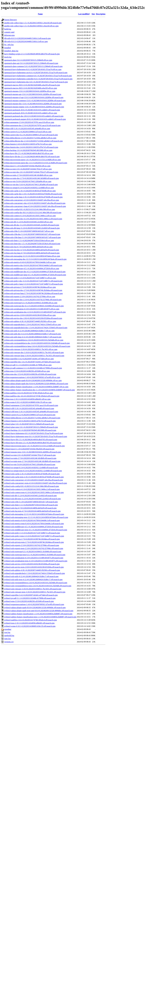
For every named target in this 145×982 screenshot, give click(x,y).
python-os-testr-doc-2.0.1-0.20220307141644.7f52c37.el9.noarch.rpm (31, 172)
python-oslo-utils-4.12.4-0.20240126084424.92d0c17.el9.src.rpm (29, 331)
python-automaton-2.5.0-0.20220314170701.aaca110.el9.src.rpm (29, 122)
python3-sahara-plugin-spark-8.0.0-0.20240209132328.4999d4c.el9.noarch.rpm (35, 607)
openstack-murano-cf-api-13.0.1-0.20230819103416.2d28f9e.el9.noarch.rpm (33, 97)
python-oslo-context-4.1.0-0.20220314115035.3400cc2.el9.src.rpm (30, 216)
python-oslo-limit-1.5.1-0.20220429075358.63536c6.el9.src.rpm (29, 240)
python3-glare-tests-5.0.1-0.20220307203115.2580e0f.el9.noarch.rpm (31, 427)
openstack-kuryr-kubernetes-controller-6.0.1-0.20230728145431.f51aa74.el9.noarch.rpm (38, 79)
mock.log (7, 57)
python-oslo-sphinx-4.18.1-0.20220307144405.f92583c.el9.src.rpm (30, 321)
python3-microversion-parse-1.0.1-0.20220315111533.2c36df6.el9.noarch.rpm (34, 446)
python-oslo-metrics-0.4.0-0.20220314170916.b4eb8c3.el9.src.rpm (30, 262)
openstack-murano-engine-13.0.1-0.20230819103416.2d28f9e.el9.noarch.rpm (34, 107)
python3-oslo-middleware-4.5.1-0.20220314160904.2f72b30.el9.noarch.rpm (33, 527)
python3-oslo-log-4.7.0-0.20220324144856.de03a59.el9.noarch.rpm (30, 508)
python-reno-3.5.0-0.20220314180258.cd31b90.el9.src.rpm (27, 371)
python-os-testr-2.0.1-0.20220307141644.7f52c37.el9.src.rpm (28, 169)
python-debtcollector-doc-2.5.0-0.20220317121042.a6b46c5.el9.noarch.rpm (33, 141)
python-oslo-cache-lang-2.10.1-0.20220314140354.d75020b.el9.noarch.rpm (33, 197)
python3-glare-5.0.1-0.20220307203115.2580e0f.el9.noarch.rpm (29, 424)
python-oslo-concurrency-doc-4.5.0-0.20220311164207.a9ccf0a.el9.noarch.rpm (34, 203)
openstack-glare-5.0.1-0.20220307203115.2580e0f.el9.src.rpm (28, 60)
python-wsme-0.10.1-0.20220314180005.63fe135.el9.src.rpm (27, 402)
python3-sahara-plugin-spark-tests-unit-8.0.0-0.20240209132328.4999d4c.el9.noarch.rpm (38, 611)
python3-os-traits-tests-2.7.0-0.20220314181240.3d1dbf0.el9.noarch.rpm (32, 461)
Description (100, 14)
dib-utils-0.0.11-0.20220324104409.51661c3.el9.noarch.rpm (27, 38)
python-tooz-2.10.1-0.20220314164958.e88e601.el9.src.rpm (27, 399)
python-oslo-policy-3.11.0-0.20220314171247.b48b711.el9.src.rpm (30, 278)
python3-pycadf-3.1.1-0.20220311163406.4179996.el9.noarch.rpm (30, 598)
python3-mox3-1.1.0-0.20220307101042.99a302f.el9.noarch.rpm (29, 449)
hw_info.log (9, 45)
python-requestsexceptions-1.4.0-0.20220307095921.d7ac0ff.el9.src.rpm (32, 377)
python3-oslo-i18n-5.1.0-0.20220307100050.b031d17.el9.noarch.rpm (31, 502)
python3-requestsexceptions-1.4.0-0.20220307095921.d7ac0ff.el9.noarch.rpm (34, 604)
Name (40, 14)
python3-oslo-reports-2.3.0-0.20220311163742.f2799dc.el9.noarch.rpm (31, 545)
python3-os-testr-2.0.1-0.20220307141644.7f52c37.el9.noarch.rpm (30, 455)
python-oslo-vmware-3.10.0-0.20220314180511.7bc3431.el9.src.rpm (30, 349)
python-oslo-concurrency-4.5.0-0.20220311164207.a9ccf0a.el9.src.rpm (31, 200)
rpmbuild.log (9, 635)
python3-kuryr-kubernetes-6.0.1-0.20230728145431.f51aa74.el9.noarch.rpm (33, 433)
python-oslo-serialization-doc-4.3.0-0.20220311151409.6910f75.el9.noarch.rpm (35, 312)
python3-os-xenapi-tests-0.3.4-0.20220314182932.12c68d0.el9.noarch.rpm (33, 471)
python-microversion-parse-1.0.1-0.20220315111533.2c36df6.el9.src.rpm (32, 160)
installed (7, 48)
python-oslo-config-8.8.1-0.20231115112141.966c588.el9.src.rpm (29, 209)
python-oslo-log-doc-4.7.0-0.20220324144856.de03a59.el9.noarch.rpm (31, 250)
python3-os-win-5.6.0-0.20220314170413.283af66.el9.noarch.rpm (29, 464)
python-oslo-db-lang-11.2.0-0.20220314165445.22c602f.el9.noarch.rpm (32, 228)
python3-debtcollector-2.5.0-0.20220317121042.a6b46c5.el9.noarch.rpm (32, 418)
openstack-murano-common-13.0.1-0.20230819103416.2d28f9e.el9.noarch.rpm (35, 101)
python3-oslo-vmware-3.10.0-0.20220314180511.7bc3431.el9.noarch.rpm (32, 589)
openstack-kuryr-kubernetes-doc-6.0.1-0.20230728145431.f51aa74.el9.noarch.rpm (36, 82)
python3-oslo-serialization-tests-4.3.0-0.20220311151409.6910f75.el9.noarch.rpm (35, 561)
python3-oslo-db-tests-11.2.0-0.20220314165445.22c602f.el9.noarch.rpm (32, 499)
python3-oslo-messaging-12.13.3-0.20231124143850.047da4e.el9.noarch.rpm (34, 514)
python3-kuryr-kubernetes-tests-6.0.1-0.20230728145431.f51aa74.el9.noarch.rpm (35, 436)
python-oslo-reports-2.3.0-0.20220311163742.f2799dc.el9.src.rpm (29, 296)
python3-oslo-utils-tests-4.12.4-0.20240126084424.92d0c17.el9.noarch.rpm (33, 580)
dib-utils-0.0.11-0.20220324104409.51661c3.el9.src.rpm (26, 41)
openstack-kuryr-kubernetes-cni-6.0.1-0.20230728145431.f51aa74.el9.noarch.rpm (35, 73)
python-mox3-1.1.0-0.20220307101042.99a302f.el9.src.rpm (27, 166)
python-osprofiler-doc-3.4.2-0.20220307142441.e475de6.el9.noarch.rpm (32, 362)
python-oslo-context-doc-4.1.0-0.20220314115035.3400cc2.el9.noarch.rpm (33, 219)
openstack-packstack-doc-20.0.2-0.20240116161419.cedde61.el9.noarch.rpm (33, 116)
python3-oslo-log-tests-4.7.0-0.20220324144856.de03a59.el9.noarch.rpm (32, 511)
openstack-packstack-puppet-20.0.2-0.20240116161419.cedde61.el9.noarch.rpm (35, 119)
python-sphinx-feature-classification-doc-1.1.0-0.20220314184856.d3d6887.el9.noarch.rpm (39, 390)
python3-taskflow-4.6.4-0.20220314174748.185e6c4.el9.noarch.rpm (30, 620)
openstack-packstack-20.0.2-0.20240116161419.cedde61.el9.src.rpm (30, 113)
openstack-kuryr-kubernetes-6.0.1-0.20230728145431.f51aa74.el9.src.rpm (32, 69)
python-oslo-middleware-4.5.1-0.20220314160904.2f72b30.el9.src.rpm (31, 268)
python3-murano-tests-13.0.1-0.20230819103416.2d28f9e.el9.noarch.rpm (32, 452)
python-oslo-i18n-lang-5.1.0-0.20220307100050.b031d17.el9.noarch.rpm (32, 237)
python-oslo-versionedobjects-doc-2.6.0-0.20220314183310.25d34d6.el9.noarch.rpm (37, 343)
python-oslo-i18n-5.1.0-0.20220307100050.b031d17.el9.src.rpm (29, 231)
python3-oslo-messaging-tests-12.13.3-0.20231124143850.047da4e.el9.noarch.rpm (36, 517)
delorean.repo (9, 35)
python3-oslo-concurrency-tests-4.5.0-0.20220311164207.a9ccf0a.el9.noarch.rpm (35, 483)
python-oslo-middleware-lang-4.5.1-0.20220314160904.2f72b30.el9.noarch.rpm (35, 275)
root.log (7, 632)
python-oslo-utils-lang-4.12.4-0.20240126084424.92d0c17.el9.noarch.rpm (32, 337)
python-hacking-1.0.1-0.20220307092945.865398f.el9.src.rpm (28, 150)
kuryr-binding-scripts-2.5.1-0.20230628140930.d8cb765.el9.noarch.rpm (32, 54)
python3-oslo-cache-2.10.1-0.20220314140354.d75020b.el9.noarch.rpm (32, 474)
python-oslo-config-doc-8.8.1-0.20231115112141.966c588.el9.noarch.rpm (32, 212)
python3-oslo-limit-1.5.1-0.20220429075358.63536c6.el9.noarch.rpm (31, 505)
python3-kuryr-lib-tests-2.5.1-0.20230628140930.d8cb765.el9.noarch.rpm (32, 443)
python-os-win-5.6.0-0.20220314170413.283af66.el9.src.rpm (27, 181)
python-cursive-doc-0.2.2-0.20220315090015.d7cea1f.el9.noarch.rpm (31, 135)
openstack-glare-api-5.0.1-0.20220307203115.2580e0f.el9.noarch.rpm (31, 63)
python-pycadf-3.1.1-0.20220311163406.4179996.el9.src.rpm (28, 365)
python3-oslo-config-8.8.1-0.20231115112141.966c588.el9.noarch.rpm (31, 486)
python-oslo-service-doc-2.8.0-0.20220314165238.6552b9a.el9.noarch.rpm (33, 318)
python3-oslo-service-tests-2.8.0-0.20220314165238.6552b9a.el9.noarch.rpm (34, 567)
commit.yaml (9, 32)
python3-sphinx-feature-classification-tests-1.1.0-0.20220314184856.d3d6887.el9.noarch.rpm (40, 617)
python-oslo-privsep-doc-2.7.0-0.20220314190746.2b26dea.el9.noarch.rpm (33, 290)
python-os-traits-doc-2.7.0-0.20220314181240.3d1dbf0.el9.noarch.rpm (31, 178)
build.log (7, 29)
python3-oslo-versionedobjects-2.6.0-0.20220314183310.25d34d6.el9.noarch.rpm (35, 583)
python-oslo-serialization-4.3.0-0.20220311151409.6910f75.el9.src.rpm (31, 309)
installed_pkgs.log (11, 51)
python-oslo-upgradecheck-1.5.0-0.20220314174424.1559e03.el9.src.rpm (32, 324)
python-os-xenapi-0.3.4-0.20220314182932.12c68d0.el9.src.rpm (29, 188)
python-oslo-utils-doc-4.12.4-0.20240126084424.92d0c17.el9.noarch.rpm (32, 334)
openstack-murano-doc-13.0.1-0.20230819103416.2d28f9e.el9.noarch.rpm (33, 104)
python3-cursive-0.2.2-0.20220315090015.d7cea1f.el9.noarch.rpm (29, 415)
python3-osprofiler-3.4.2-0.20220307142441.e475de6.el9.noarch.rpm (31, 595)
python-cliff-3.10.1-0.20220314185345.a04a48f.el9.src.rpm (27, 129)
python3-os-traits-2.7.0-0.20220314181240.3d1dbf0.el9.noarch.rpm (30, 458)
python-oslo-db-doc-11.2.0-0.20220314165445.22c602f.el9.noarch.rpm (31, 225)
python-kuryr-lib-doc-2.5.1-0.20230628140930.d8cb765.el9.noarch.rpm (32, 157)
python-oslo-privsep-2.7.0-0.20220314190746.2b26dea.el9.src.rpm (30, 287)
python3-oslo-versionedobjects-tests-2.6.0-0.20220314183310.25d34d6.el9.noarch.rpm (37, 586)
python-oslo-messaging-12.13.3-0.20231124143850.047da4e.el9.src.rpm (32, 256)
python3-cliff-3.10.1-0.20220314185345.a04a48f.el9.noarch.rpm (29, 408)
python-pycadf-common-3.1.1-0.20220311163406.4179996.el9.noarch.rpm (33, 368)
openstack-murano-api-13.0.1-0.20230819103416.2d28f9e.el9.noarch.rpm (32, 94)
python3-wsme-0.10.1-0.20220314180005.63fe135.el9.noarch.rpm (29, 626)
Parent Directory (10, 20)
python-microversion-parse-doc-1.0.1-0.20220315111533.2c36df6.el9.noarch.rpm (35, 163)
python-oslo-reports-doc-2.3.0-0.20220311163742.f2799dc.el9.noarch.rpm (32, 300)
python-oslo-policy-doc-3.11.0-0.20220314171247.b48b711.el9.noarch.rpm (33, 281)
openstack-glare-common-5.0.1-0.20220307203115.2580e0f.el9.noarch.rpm (33, 66)
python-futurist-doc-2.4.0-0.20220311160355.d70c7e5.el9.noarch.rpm (31, 147)
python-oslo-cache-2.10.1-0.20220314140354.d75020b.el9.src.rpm (30, 191)
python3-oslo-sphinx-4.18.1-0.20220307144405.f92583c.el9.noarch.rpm (32, 570)
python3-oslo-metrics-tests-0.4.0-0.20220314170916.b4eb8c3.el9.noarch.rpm (34, 524)
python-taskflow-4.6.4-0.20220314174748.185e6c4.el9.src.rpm (28, 393)
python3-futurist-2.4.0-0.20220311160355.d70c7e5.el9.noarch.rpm (30, 421)
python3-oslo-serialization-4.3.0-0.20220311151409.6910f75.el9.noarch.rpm (33, 558)
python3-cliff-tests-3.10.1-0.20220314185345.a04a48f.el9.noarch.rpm (31, 412)
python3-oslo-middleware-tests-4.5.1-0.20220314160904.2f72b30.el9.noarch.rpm (35, 530)
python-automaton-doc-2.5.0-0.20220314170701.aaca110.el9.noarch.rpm (32, 125)
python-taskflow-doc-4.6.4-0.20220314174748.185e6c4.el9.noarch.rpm (31, 396)
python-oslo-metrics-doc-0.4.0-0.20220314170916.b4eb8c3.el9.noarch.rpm (33, 265)
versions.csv (9, 642)
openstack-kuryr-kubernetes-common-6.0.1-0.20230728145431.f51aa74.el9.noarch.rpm (38, 76)
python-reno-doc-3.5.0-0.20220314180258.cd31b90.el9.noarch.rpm (30, 374)
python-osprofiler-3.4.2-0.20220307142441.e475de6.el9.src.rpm (29, 359)
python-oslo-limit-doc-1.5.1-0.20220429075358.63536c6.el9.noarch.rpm (32, 244)
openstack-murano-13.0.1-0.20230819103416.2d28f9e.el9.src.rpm (29, 91)
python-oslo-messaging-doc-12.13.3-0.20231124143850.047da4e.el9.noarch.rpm (35, 259)
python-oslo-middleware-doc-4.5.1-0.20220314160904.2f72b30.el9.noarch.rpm (35, 272)
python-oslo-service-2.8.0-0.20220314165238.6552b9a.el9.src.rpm (30, 315)
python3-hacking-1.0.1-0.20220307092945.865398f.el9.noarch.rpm (30, 430)
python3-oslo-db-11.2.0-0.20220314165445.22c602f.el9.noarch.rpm (30, 496)
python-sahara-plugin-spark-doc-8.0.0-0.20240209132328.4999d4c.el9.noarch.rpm (36, 384)
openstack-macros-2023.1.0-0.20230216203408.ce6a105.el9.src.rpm (30, 88)
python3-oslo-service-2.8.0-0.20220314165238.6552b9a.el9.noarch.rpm (32, 564)
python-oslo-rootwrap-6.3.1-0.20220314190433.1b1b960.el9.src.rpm (30, 303)
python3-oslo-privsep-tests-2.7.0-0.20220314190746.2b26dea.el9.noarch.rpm (34, 542)
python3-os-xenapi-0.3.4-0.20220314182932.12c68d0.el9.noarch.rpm (31, 468)
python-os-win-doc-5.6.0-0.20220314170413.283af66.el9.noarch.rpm (31, 185)
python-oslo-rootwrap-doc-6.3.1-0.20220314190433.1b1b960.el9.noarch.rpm (34, 306)
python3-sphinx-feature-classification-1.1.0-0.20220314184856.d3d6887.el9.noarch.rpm (38, 614)
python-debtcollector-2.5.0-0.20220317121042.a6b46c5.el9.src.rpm (30, 138)
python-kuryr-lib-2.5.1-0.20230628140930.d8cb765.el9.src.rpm (28, 153)
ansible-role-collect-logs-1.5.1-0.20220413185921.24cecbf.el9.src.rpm (31, 26)
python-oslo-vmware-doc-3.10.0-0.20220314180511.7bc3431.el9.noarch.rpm (34, 352)
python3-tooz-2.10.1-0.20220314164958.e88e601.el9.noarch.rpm (29, 623)
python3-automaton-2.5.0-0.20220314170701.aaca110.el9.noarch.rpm (31, 405)
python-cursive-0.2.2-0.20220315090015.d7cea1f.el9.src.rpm (27, 132)
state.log (7, 639)
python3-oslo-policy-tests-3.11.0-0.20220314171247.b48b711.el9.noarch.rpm (34, 536)
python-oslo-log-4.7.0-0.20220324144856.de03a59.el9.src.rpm (28, 247)
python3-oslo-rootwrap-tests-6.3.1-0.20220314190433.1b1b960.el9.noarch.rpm (34, 555)
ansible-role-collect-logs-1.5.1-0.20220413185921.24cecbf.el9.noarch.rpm (33, 23)
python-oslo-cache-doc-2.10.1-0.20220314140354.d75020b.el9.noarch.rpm (33, 194)
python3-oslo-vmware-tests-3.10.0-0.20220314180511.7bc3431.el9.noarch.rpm (34, 592)
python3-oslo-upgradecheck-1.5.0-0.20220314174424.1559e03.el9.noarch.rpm (34, 573)
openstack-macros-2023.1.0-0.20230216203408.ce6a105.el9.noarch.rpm (32, 85)
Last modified (83, 14)
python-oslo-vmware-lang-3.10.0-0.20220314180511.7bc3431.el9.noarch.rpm (34, 356)
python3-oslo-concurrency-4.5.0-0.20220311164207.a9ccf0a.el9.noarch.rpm (33, 480)
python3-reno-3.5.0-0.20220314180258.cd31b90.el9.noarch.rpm (29, 601)
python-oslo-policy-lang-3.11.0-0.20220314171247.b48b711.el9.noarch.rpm (33, 284)
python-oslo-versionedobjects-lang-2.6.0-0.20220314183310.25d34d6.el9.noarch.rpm (37, 346)
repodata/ (7, 629)
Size (93, 14)
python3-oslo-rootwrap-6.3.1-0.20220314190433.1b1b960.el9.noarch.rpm (32, 552)
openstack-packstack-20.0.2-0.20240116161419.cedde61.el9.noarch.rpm (32, 110)
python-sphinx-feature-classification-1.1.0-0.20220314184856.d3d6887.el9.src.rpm (36, 387)
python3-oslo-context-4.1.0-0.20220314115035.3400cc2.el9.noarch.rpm (32, 489)
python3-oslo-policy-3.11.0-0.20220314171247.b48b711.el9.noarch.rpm (32, 533)
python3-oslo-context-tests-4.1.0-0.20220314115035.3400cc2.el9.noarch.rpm (34, 492)
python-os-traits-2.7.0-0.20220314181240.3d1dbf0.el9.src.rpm (28, 175)
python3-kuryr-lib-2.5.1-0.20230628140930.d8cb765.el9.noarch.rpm (30, 440)
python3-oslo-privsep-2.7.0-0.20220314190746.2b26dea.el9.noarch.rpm (32, 539)
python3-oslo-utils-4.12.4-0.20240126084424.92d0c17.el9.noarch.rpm (31, 576)
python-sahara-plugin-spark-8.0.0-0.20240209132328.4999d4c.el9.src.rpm (33, 380)
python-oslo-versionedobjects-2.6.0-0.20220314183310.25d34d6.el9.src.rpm (33, 340)
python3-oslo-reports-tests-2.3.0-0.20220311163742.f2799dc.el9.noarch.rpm (33, 548)
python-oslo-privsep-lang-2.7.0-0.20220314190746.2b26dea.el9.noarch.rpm (33, 293)
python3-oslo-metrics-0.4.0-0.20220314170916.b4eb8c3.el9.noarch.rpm (32, 520)
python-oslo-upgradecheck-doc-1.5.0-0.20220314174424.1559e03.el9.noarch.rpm (35, 328)
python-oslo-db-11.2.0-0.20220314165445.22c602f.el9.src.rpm (28, 222)
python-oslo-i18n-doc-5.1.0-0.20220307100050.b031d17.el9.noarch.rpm (32, 234)
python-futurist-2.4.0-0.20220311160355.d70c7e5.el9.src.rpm (28, 144)
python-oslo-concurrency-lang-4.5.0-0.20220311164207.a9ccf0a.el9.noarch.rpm (35, 206)
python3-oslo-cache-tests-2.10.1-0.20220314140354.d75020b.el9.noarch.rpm (34, 477)
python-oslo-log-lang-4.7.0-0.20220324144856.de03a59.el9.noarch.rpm (32, 253)
